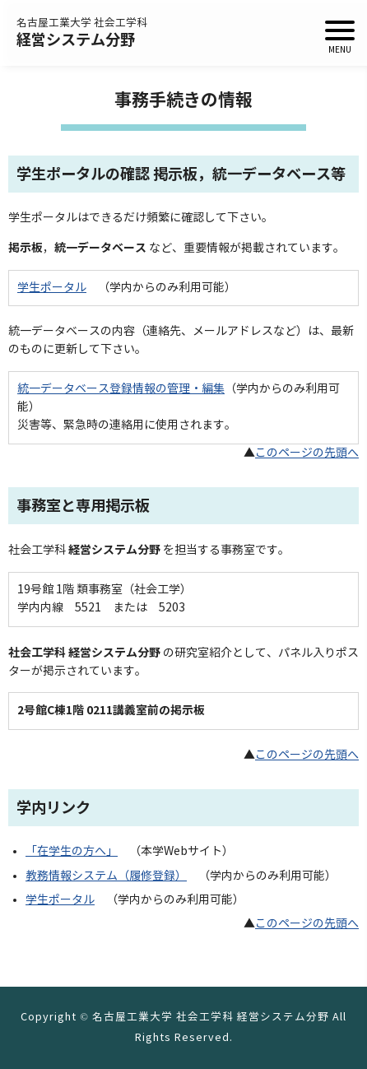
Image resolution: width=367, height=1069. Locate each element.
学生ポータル (51, 288)
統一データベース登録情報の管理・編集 (121, 389)
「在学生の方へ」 (72, 851)
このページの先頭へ (307, 453)
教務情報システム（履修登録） (106, 876)
